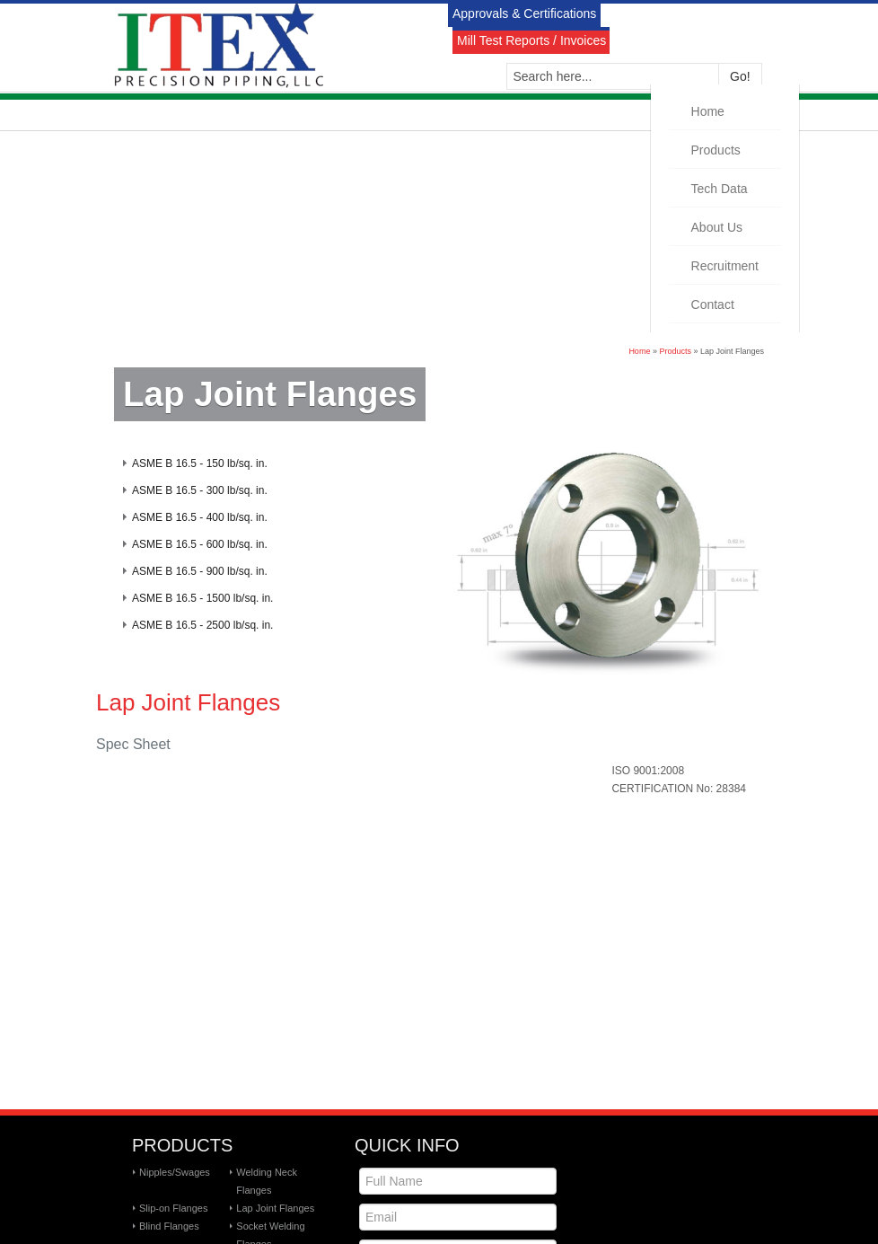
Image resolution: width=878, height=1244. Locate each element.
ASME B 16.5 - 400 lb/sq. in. (200, 517)
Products (716, 150)
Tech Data (719, 188)
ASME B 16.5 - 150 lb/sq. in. (200, 463)
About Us (717, 227)
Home (707, 111)
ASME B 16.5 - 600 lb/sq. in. (200, 544)
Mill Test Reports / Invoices (531, 40)
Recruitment (725, 266)
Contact (712, 304)
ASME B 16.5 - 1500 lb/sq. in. (202, 598)
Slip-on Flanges (173, 1208)
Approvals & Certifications (524, 13)
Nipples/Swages (174, 1172)
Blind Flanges (169, 1226)
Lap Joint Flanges (275, 1208)
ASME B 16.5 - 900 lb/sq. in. (200, 571)
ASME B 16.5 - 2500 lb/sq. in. (202, 625)
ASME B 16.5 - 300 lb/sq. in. (200, 490)
